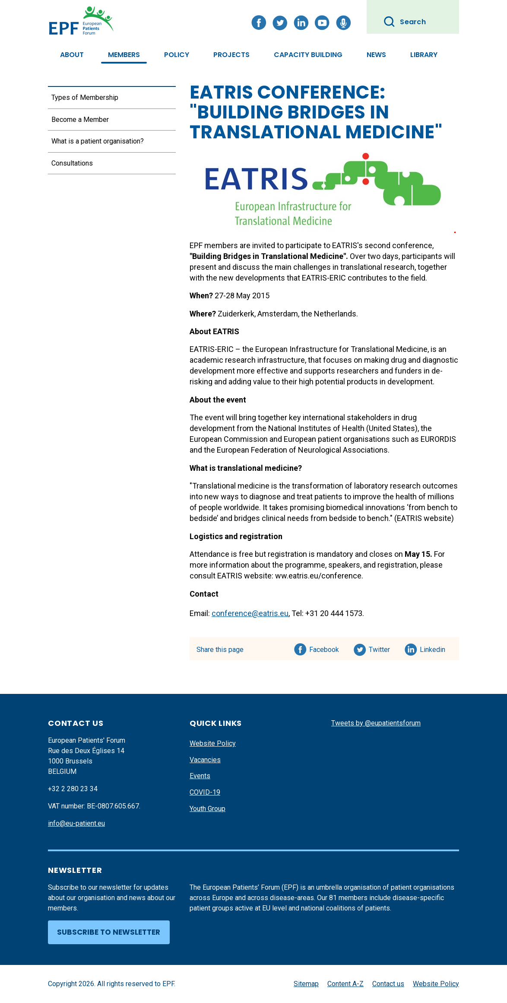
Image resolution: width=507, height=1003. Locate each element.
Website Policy (213, 743)
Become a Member (80, 119)
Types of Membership (84, 97)
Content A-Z (345, 984)
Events (200, 776)
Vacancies (205, 760)
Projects (231, 55)
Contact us (388, 984)
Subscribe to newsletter (108, 932)
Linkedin (433, 648)
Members (124, 55)
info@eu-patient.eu (76, 823)
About (72, 55)
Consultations (72, 163)
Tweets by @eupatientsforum (376, 723)
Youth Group (207, 809)
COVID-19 (205, 792)
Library (423, 55)
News (376, 55)
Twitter (382, 648)
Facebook (324, 648)
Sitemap (306, 984)
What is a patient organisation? (97, 141)
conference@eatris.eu (250, 613)
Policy (176, 55)
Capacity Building (308, 55)
